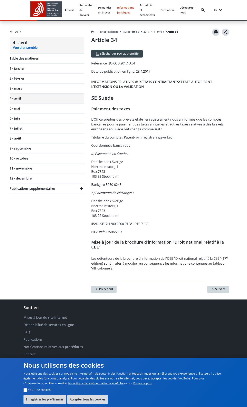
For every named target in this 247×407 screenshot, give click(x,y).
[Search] (203, 10)
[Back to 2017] (47, 32)
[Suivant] (218, 289)
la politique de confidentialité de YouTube (96, 383)
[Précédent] (104, 289)
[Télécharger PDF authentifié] (117, 54)
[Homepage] (92, 31)
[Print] (215, 32)
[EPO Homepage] (46, 9)
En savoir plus (142, 383)
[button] (47, 188)
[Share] (225, 32)
